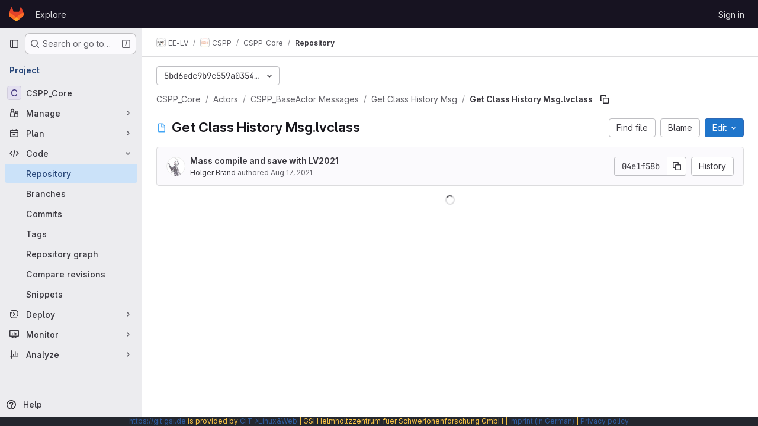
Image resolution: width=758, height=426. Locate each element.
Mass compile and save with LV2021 (264, 161)
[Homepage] (16, 14)
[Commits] (71, 213)
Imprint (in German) (541, 421)
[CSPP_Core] (71, 92)
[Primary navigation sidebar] (14, 43)
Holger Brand (213, 172)
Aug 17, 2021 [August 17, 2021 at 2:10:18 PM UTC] (292, 172)
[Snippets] (71, 294)
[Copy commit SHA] (676, 166)
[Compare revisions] (71, 273)
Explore (51, 14)
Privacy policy (604, 421)
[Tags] (71, 233)
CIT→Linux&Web (268, 421)
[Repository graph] (71, 253)
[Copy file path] (604, 99)
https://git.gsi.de (157, 421)
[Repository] (71, 173)
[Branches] (71, 193)
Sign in (731, 14)
